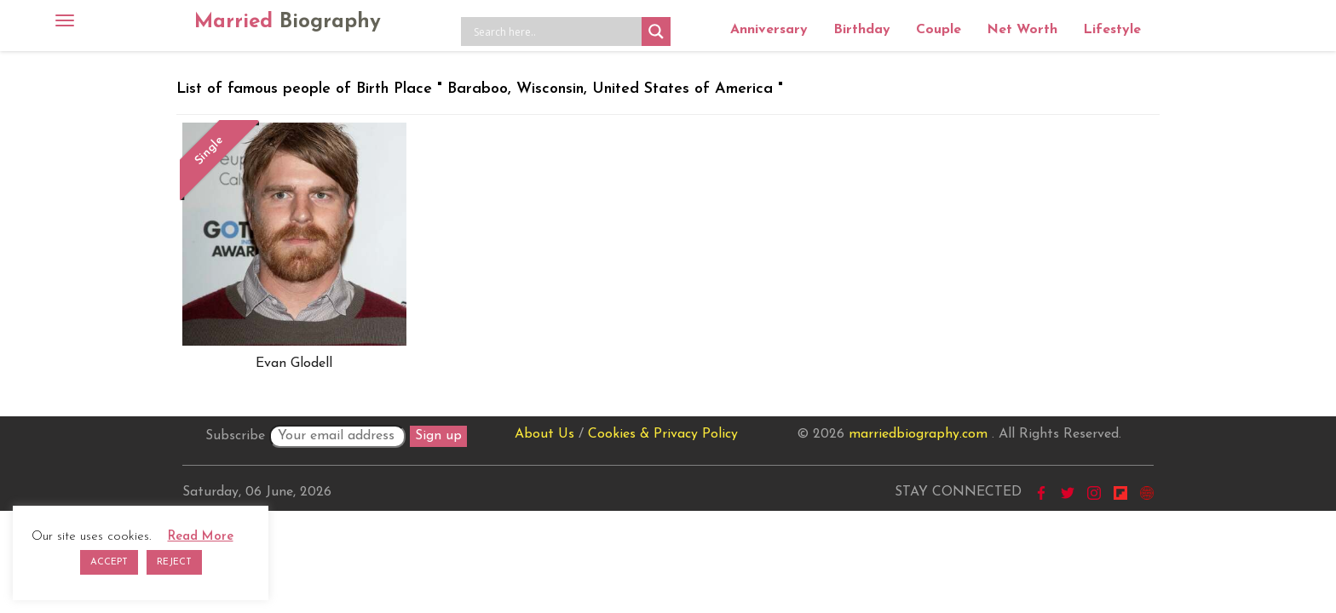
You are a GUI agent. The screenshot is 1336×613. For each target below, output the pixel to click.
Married (287, 22)
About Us (544, 434)
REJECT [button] (174, 562)
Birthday (861, 30)
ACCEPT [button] (109, 562)
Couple (938, 30)
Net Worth (1022, 30)
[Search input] (555, 31)
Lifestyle (1112, 30)
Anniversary (769, 30)
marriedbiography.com (918, 434)
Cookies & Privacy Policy (663, 434)
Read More (200, 536)
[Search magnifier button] (656, 31)
